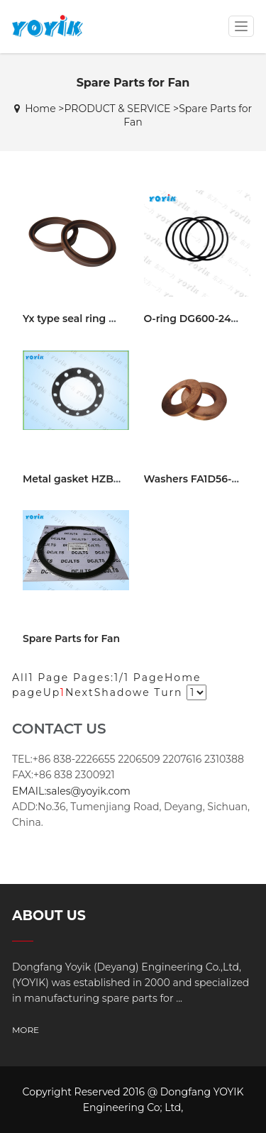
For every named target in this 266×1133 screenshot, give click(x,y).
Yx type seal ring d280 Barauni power (117, 318)
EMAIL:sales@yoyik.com (71, 791)
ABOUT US (49, 915)
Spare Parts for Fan (71, 638)
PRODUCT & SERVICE (117, 108)
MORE (25, 1029)
